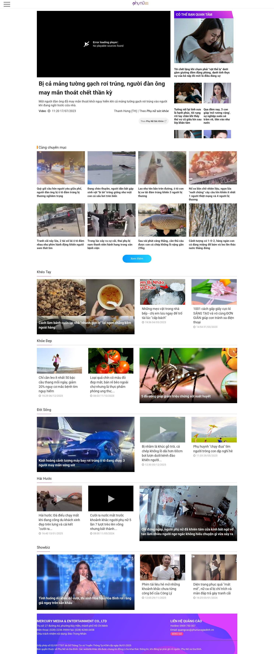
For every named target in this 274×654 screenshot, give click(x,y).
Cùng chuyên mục (53, 147)
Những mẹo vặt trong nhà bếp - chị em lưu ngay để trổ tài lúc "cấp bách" (162, 313)
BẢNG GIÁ (177, 634)
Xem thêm (137, 258)
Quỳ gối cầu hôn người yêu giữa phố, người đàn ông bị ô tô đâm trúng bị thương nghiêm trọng (59, 192)
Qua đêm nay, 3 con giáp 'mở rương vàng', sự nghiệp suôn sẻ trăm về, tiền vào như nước (217, 116)
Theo (154, 121)
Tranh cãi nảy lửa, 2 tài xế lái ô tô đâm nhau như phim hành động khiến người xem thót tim (60, 244)
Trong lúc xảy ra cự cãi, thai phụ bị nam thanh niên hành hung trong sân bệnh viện (110, 244)
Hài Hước (44, 478)
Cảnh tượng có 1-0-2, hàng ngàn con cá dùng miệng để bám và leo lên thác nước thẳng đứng (212, 244)
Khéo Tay (44, 272)
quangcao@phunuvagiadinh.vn (196, 629)
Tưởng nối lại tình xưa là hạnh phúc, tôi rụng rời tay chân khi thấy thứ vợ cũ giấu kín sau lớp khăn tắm (187, 116)
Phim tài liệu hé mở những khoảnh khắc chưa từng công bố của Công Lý (161, 588)
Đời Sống (44, 410)
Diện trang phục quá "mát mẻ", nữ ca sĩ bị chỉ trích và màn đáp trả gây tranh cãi (212, 588)
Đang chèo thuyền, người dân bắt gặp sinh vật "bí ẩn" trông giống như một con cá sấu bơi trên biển (110, 192)
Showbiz (43, 547)
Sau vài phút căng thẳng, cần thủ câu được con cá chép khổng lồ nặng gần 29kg (161, 244)
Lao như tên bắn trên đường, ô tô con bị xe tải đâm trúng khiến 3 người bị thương (161, 192)
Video (42, 111)
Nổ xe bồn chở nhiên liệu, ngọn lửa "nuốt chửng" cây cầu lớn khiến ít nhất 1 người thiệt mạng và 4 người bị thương (212, 194)
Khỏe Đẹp (44, 341)
